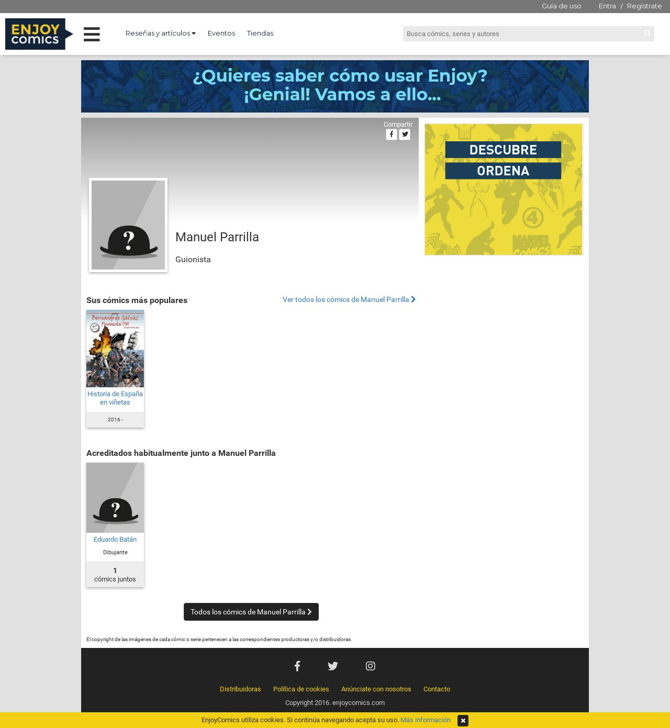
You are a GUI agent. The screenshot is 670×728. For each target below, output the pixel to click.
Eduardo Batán (115, 539)
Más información (425, 720)
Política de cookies (301, 689)
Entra (607, 6)
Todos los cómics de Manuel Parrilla (251, 612)
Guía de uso (562, 6)
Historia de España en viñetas (115, 398)
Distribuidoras (240, 689)
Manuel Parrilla (217, 237)
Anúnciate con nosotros (376, 689)
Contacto (436, 689)
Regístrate (644, 6)
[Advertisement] (504, 331)
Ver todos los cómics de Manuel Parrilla (349, 300)
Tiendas (260, 33)
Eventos (221, 33)
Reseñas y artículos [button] (161, 33)
